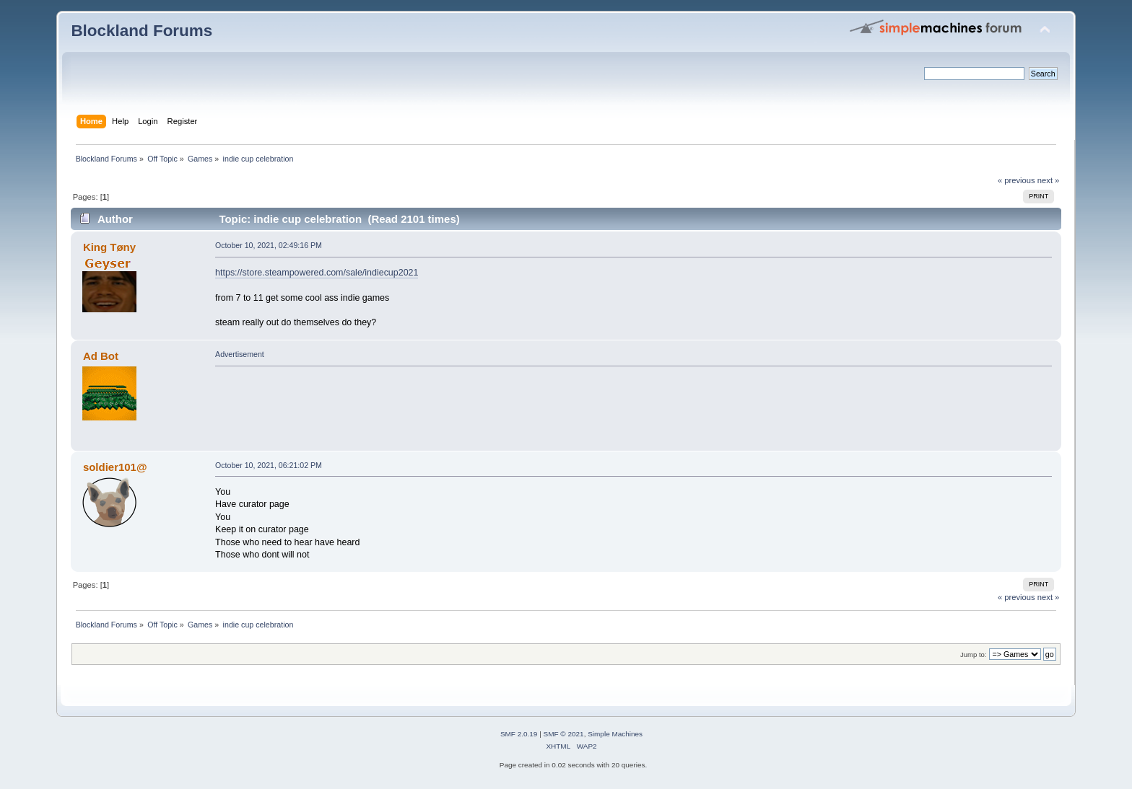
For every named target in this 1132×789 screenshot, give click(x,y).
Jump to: (973, 654)
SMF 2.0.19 (519, 734)
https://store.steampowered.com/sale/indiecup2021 (316, 273)
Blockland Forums (141, 31)
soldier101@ (115, 467)
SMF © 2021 (564, 734)
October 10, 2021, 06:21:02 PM (268, 465)
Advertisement (239, 354)
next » (1048, 180)
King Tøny (109, 247)
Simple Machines (615, 734)
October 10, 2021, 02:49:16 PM (268, 245)
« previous (1016, 180)
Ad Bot (100, 356)
